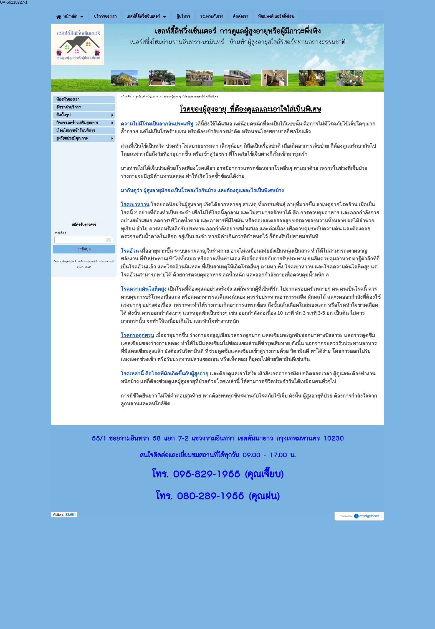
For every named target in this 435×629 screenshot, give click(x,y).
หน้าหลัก (125, 96)
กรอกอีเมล (60, 233)
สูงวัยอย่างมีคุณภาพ (146, 96)
